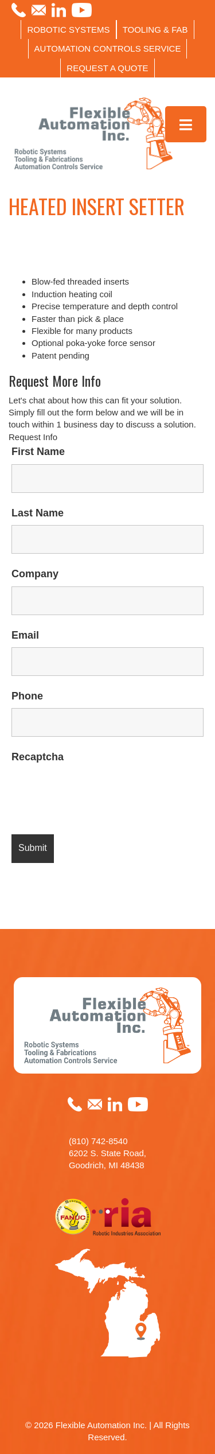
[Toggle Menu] (186, 124)
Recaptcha (37, 757)
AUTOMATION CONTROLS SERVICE (107, 48)
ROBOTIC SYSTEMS (68, 29)
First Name (38, 451)
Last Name (37, 513)
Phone (27, 696)
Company (34, 574)
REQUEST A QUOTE (107, 68)
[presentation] (98, 791)
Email (25, 635)
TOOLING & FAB (155, 29)
